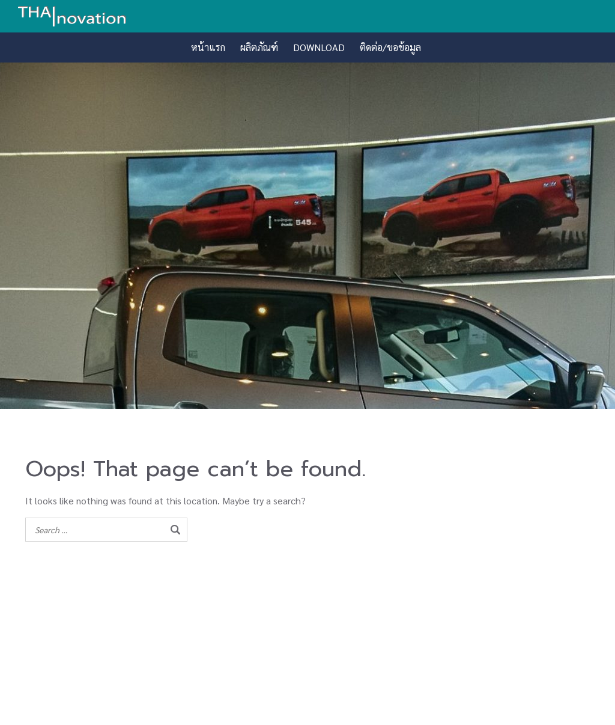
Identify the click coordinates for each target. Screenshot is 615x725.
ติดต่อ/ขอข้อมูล (390, 47)
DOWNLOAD (319, 47)
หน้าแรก (208, 47)
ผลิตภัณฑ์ (259, 47)
